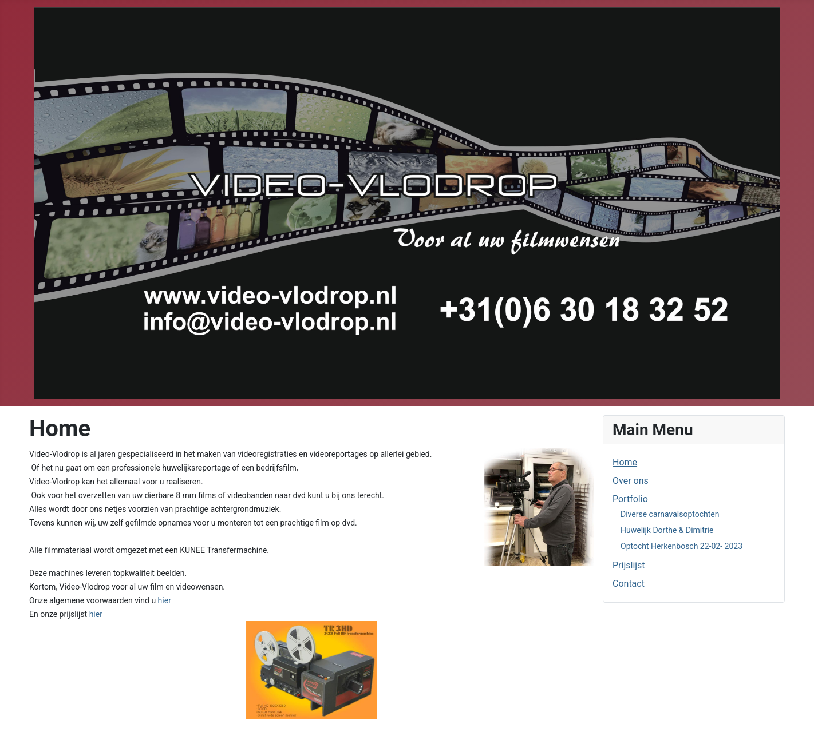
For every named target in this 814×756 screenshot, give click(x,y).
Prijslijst (629, 565)
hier (164, 600)
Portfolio (630, 499)
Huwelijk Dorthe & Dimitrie (667, 530)
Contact (629, 583)
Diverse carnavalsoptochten (670, 514)
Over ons (631, 480)
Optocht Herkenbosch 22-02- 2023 (681, 546)
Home (625, 462)
